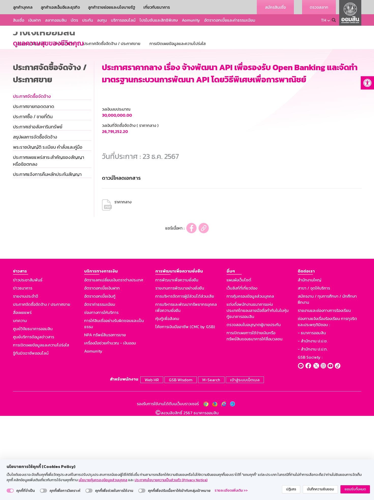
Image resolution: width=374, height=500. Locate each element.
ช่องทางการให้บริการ (101, 398)
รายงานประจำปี (25, 381)
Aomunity (191, 20)
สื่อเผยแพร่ (22, 398)
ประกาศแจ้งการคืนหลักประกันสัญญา (47, 259)
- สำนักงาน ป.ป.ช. (312, 426)
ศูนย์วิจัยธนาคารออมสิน (33, 414)
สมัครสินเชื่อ (275, 7)
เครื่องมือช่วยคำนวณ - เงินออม (110, 428)
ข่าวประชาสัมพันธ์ (27, 365)
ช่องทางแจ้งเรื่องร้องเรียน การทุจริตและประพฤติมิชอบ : (327, 407)
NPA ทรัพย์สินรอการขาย (105, 420)
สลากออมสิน (56, 20)
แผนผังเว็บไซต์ (239, 365)
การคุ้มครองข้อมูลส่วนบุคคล (250, 381)
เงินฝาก (34, 20)
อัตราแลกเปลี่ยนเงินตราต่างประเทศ (113, 365)
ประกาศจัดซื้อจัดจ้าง (32, 181)
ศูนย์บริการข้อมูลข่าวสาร (33, 422)
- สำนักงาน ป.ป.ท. (312, 434)
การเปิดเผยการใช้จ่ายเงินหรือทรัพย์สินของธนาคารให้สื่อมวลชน (254, 421)
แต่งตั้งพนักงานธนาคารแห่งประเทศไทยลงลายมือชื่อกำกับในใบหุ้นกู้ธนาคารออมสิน (258, 395)
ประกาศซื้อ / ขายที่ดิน (33, 201)
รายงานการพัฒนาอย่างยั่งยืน (179, 373)
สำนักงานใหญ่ (309, 365)
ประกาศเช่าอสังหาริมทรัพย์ (37, 211)
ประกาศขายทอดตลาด (33, 191)
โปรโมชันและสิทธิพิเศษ (159, 20)
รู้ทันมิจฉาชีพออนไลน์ (31, 438)
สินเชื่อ (18, 20)
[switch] (10, 491)
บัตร (74, 20)
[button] (367, 82)
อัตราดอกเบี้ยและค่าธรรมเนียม (229, 20)
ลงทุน (102, 20)
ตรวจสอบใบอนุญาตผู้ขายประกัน (254, 410)
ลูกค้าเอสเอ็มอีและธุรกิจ (60, 7)
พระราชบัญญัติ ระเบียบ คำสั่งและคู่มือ (47, 232)
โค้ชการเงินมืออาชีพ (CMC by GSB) (185, 412)
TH (323, 20)
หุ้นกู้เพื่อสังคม (167, 404)
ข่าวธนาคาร (22, 373)
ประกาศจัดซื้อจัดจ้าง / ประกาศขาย (41, 389)
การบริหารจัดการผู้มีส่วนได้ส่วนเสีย (184, 381)
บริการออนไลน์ (123, 20)
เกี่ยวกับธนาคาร (156, 7)
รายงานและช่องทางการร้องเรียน (324, 395)
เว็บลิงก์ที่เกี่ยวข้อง (242, 373)
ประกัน (87, 20)
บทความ (20, 406)
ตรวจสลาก (319, 7)
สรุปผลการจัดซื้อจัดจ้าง (35, 222)
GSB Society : (310, 442)
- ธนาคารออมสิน (312, 418)
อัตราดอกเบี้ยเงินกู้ (99, 381)
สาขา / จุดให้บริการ (314, 373)
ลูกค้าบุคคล (23, 7)
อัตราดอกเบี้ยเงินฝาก (102, 373)
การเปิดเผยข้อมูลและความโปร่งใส (41, 430)
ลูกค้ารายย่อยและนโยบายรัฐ (111, 7)
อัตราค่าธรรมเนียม (99, 389)
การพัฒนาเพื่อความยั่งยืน (176, 365)
